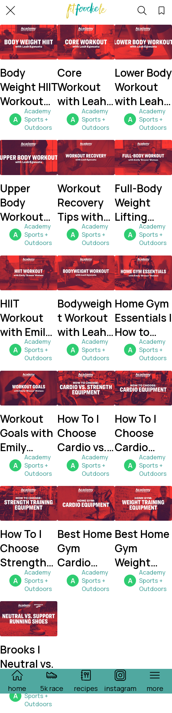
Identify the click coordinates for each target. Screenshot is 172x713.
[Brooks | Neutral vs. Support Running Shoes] (28, 618)
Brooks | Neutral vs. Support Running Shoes (27, 663)
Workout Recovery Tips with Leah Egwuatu (80, 202)
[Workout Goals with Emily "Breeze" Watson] (28, 388)
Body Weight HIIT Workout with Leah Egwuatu (28, 86)
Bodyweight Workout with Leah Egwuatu (84, 317)
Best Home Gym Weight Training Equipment (142, 548)
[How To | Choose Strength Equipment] (28, 503)
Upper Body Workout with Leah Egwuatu (24, 202)
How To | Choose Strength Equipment (27, 548)
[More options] (155, 681)
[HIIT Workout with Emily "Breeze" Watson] (28, 272)
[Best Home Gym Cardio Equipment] (86, 503)
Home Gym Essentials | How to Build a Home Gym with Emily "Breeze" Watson (143, 317)
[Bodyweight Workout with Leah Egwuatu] (86, 272)
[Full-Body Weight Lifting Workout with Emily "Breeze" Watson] (143, 157)
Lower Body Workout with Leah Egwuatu (143, 86)
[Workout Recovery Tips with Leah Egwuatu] (86, 157)
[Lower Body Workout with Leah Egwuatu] (143, 42)
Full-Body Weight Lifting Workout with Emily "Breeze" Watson (140, 202)
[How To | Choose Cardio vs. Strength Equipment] (86, 388)
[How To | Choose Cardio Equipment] (143, 388)
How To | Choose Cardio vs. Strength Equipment (84, 432)
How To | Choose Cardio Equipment (142, 432)
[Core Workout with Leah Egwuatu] (86, 42)
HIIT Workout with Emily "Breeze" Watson (25, 317)
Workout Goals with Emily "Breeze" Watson (26, 432)
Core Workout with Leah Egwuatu (81, 86)
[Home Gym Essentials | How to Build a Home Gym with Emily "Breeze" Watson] (143, 272)
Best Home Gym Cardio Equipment (84, 548)
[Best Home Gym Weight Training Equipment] (143, 503)
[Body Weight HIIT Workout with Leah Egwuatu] (28, 42)
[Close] (10, 10)
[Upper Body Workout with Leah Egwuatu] (28, 157)
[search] (142, 10)
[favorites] (162, 10)
